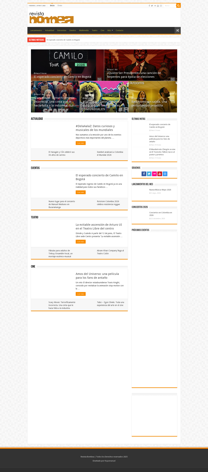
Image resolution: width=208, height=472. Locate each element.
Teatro (94, 30)
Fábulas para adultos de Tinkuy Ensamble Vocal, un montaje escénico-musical (61, 253)
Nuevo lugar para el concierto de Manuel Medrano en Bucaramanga (62, 204)
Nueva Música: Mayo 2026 (160, 190)
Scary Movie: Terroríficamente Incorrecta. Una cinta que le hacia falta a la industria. (54, 101)
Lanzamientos (36, 30)
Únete (60, 6)
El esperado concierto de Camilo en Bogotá (63, 40)
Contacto (119, 30)
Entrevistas (61, 30)
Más (109, 30)
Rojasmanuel (110, 461)
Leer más (80, 143)
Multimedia (84, 30)
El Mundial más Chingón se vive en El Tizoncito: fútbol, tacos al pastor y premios (162, 152)
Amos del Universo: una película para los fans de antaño (159, 139)
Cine (102, 30)
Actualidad (49, 30)
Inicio (52, 6)
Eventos (73, 30)
